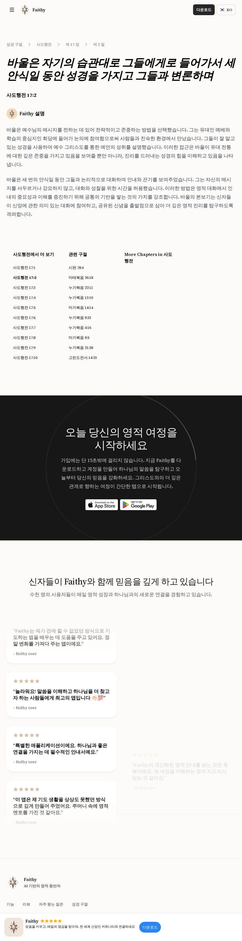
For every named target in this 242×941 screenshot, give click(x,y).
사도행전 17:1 (24, 267)
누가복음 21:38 (81, 347)
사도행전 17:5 (24, 307)
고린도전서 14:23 (83, 357)
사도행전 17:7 (24, 327)
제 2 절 (99, 44)
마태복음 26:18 (81, 277)
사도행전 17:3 (24, 287)
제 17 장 (72, 44)
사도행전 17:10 (25, 357)
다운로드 (203, 9)
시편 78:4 (76, 267)
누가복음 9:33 (80, 317)
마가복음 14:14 (81, 307)
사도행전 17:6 (24, 317)
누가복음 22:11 (81, 287)
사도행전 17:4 (24, 297)
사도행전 (44, 44)
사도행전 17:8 (24, 337)
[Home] (32, 9)
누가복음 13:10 (81, 297)
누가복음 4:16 (80, 327)
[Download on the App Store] (101, 504)
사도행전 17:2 (25, 277)
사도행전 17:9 (24, 347)
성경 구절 (14, 44)
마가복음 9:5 (79, 337)
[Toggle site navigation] (11, 9)
